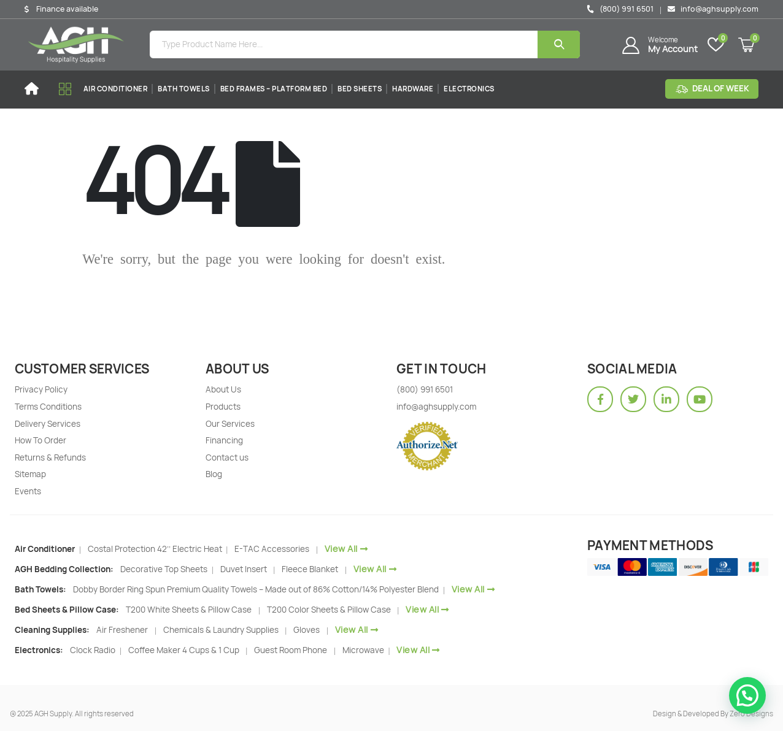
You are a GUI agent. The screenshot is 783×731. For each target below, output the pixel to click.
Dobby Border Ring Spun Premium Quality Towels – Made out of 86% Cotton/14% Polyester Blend (257, 589)
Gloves (306, 629)
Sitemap (30, 474)
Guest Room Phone (290, 650)
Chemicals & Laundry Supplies (221, 629)
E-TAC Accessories (271, 548)
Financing (224, 440)
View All (346, 548)
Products (223, 406)
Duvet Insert (243, 569)
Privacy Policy (41, 389)
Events (28, 491)
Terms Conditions (48, 406)
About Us (223, 389)
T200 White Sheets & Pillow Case (189, 609)
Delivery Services (47, 423)
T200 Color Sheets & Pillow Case (329, 609)
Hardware (412, 88)
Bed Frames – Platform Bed (274, 88)
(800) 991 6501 (620, 9)
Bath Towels (184, 88)
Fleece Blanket (310, 569)
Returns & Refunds (50, 457)
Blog (214, 474)
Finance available (67, 9)
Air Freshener (122, 629)
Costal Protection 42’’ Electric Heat (156, 548)
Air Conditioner (115, 88)
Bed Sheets (360, 88)
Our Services (230, 423)
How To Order (40, 440)
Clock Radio (93, 650)
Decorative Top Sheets (164, 569)
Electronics (469, 88)
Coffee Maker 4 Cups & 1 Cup (183, 650)
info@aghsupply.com (713, 9)
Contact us (227, 457)
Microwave (364, 650)
